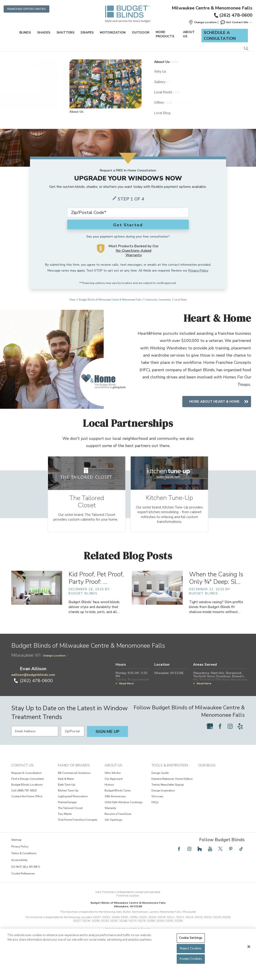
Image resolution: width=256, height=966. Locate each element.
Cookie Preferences (23, 880)
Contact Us (22, 771)
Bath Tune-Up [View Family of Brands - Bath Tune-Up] (66, 791)
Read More (125, 690)
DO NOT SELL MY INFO (25, 873)
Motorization (113, 32)
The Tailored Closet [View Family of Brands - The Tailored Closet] (70, 814)
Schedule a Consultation (220, 35)
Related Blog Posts (128, 562)
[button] (203, 22)
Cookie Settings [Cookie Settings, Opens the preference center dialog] (190, 938)
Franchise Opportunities (26, 9)
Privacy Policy (198, 270)
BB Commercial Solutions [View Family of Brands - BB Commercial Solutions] (74, 779)
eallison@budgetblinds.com (33, 681)
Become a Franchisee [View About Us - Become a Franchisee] (118, 820)
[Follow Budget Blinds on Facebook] (219, 732)
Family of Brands (74, 771)
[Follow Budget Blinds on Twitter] (220, 855)
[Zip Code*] (128, 212)
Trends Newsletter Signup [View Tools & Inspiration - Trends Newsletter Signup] (167, 791)
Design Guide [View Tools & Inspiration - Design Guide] (160, 779)
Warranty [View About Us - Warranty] (110, 814)
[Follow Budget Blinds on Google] (209, 732)
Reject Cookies (190, 948)
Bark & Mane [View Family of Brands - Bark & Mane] (66, 785)
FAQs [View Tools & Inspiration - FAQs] (155, 808)
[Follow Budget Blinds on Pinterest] (230, 855)
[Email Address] (34, 737)
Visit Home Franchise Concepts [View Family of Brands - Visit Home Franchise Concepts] (78, 826)
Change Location (55, 662)
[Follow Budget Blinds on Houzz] (199, 855)
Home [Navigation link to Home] (72, 299)
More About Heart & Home (214, 401)
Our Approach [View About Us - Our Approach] (114, 785)
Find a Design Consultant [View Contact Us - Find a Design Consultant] (27, 785)
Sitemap (16, 846)
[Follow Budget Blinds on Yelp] (240, 732)
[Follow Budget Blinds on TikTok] (241, 855)
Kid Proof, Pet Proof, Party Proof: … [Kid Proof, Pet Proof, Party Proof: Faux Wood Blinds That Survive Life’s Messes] (96, 585)
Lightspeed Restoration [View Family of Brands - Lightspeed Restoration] (73, 802)
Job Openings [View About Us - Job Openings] (113, 826)
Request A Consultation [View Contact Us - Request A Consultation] (26, 779)
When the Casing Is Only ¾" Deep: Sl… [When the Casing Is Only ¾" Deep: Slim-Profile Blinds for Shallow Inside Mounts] (216, 585)
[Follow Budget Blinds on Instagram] (230, 732)
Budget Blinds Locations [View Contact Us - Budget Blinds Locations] (27, 791)
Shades (43, 32)
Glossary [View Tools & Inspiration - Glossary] (157, 802)
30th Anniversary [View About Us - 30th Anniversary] (115, 802)
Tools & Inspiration (169, 771)
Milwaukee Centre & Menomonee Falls (212, 8)
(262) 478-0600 (232, 15)
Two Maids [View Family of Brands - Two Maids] (65, 820)
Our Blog (206, 771)
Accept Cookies (190, 959)
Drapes (87, 32)
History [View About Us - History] (109, 791)
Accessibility (19, 866)
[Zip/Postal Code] (72, 737)
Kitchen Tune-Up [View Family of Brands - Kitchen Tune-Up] (68, 797)
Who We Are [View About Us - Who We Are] (113, 779)
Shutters (65, 32)
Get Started (128, 225)
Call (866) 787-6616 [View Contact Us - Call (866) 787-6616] (24, 797)
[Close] (249, 947)
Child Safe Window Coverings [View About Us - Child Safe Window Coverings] (124, 808)
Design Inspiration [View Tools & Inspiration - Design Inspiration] (163, 797)
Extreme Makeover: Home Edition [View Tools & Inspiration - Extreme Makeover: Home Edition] (172, 785)
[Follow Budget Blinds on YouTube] (210, 855)
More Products (165, 34)
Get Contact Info (235, 22)
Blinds (25, 32)
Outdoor (140, 32)
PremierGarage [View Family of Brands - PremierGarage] (67, 808)
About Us (189, 34)
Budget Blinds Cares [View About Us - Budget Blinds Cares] (118, 797)
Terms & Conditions (24, 859)
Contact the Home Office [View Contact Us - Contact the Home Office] (26, 802)
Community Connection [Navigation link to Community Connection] (157, 299)
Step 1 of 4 (131, 199)
